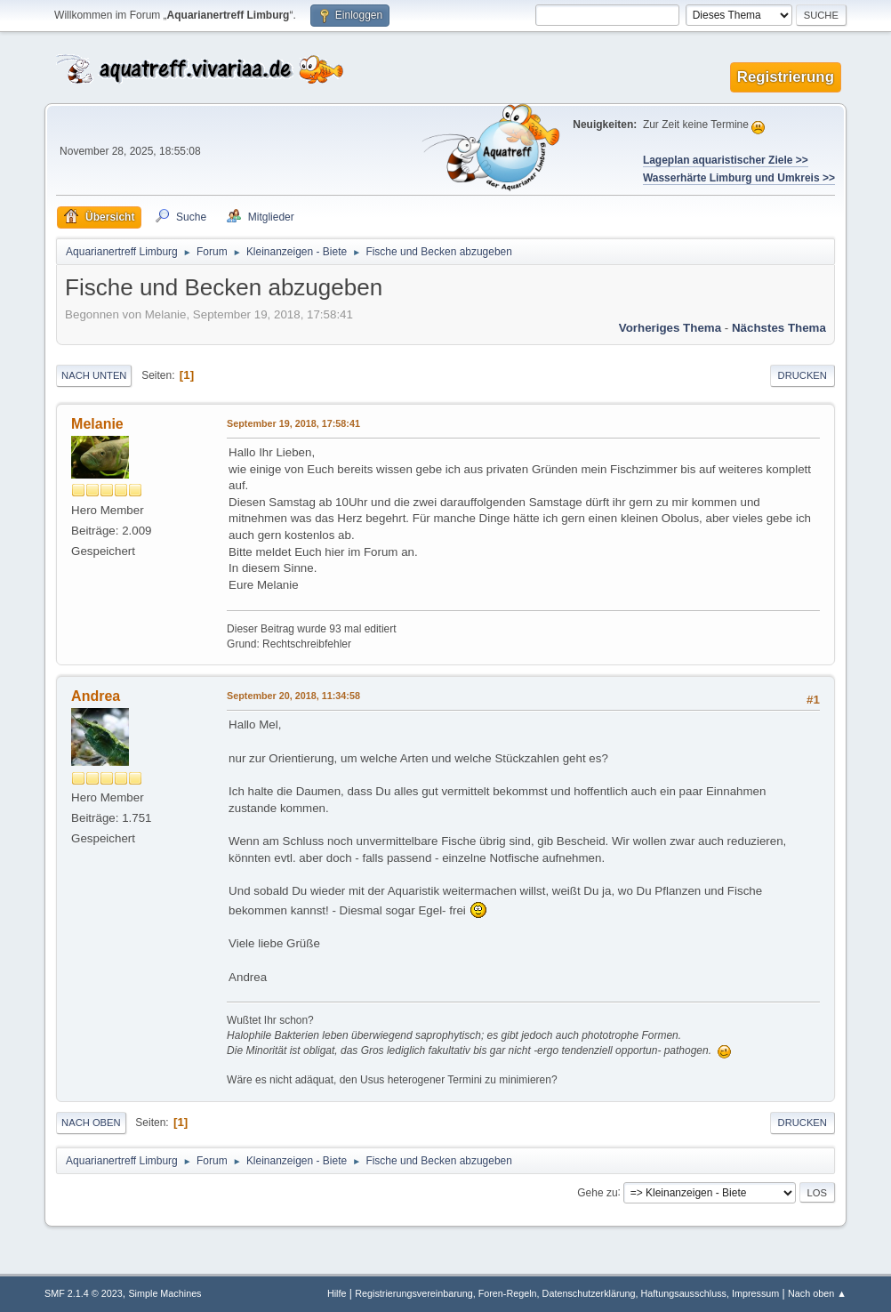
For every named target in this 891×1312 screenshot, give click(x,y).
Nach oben (91, 1122)
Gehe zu (597, 1192)
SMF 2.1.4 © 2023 (83, 1293)
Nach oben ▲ (817, 1293)
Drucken (802, 375)
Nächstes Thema (779, 327)
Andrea (95, 696)
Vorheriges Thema (670, 327)
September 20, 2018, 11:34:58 (293, 695)
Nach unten (93, 375)
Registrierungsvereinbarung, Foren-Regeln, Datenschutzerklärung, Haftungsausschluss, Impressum (567, 1293)
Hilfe (337, 1293)
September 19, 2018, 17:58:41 (293, 423)
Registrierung (785, 76)
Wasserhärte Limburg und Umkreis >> (739, 178)
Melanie (97, 423)
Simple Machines (164, 1293)
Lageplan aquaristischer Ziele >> (725, 160)
